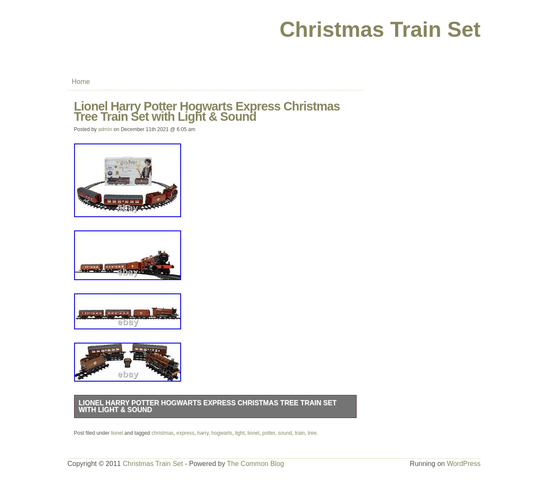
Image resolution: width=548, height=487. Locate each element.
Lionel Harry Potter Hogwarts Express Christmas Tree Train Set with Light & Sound (208, 406)
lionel (117, 433)
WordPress (464, 463)
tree (312, 433)
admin (105, 129)
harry (202, 433)
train (300, 433)
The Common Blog (255, 463)
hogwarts (221, 433)
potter (268, 433)
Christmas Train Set (380, 30)
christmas (162, 433)
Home (81, 81)
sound (285, 433)
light (239, 433)
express (185, 433)
